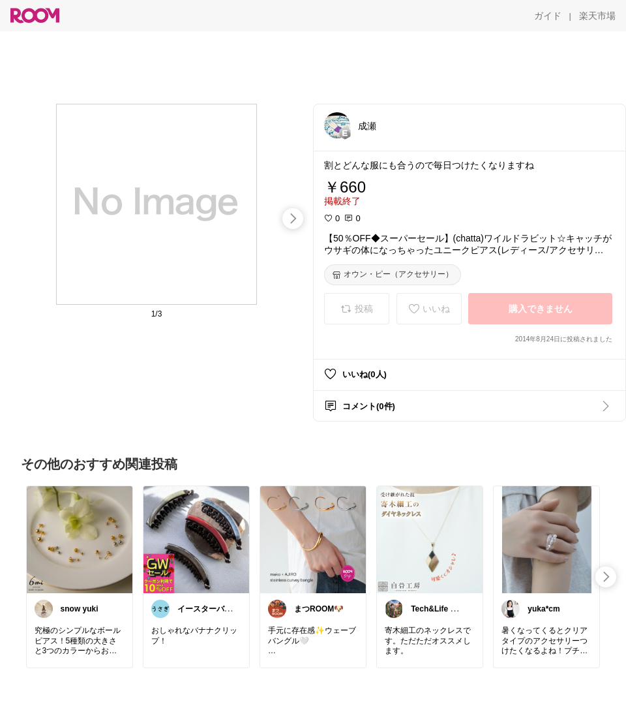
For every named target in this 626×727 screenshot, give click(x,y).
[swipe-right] (292, 218)
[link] (79, 539)
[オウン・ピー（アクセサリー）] (392, 274)
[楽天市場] (597, 16)
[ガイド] (547, 16)
